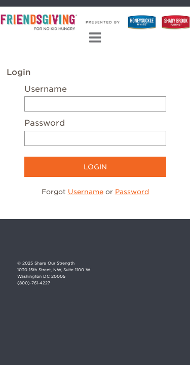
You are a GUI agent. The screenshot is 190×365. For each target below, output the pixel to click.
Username (45, 89)
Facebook (129, 245)
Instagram (147, 245)
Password (44, 123)
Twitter (165, 245)
